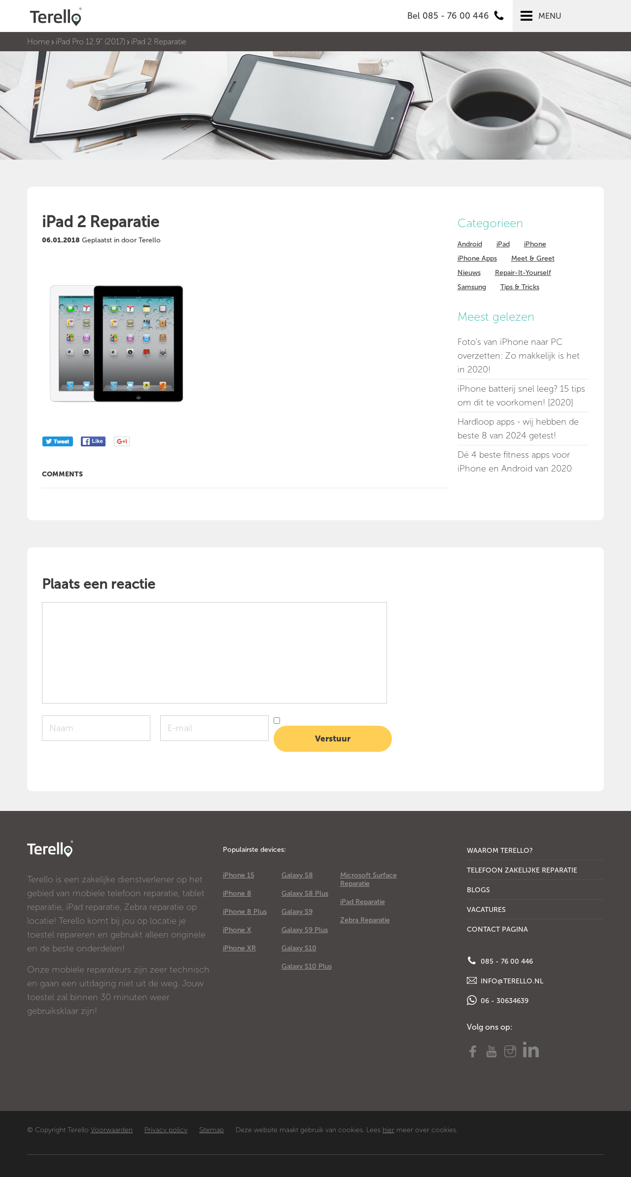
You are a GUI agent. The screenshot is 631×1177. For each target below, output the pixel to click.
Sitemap (211, 1130)
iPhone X (237, 930)
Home (38, 41)
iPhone (535, 244)
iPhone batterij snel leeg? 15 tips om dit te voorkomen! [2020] (521, 395)
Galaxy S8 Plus (304, 893)
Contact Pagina (497, 929)
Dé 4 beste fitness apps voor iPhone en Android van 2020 (514, 461)
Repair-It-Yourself (523, 273)
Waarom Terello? (500, 850)
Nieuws (469, 273)
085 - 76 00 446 (500, 961)
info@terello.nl (505, 980)
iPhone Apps (477, 258)
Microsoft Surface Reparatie (368, 879)
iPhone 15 (238, 875)
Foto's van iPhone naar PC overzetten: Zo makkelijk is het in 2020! (518, 355)
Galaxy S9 (297, 912)
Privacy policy (165, 1130)
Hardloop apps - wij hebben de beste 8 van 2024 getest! (518, 428)
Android (469, 244)
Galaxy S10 (298, 948)
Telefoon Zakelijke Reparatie (522, 870)
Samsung (471, 287)
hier (388, 1130)
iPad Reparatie (362, 902)
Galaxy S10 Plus (306, 966)
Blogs (478, 890)
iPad (503, 244)
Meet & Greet (533, 258)
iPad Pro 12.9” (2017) (90, 41)
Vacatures (486, 910)
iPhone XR (239, 948)
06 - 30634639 (497, 1000)
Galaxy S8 (297, 875)
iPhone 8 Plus (245, 912)
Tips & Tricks (519, 287)
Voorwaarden (112, 1130)
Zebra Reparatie (365, 920)
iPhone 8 (237, 893)
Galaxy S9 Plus (304, 930)
